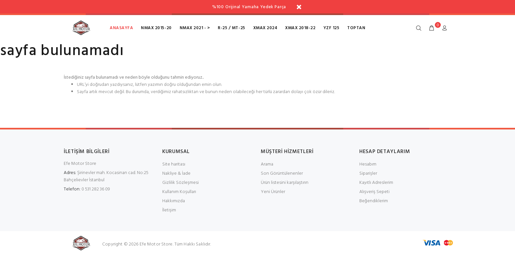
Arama (267, 164)
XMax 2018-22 (300, 28)
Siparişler (368, 173)
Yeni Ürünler (273, 192)
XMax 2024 (265, 28)
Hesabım (367, 164)
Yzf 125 (332, 28)
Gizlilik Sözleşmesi (180, 182)
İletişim (169, 210)
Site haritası (173, 164)
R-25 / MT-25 (231, 28)
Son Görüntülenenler (282, 173)
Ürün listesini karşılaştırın (284, 182)
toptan (356, 28)
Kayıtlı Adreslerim (376, 182)
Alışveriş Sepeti (374, 192)
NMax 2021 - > (195, 28)
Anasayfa (121, 28)
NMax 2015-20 (156, 28)
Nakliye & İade (176, 173)
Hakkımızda (173, 201)
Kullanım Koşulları (179, 192)
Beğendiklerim (373, 201)
